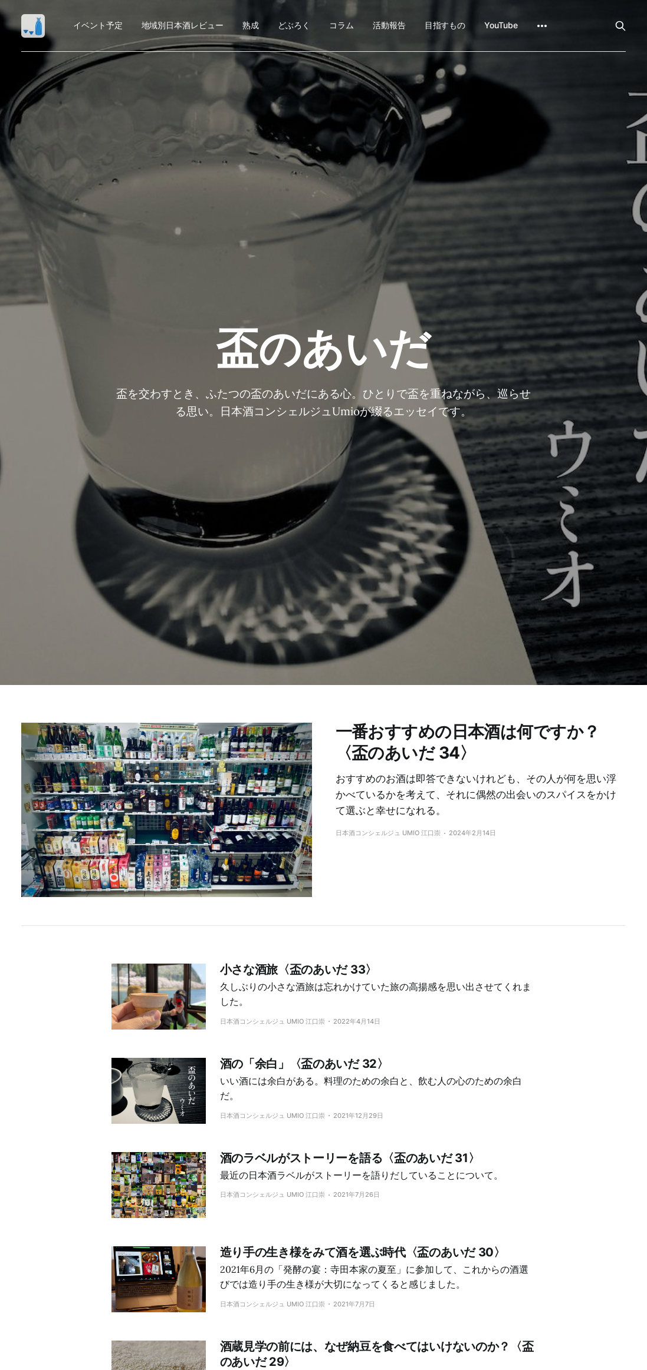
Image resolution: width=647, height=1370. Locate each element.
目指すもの (445, 25)
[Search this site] (620, 26)
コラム (341, 25)
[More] (542, 26)
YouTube (500, 25)
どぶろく (294, 25)
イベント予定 (98, 25)
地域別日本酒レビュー (183, 25)
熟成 (250, 25)
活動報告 (389, 25)
